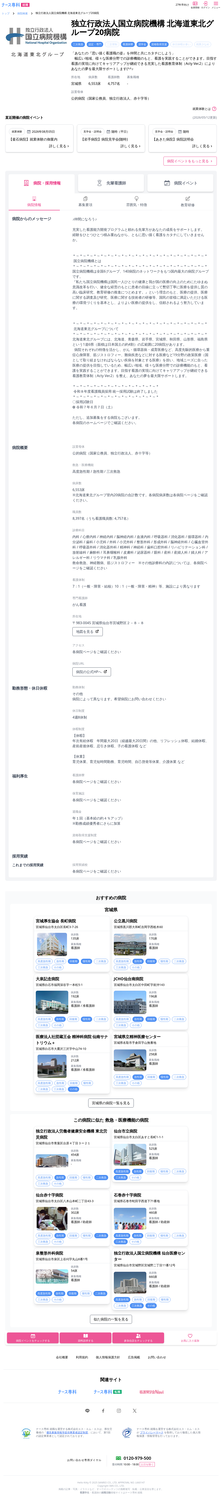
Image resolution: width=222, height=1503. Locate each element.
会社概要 (62, 1357)
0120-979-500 (137, 1458)
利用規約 (82, 1357)
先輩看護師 (111, 182)
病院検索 (22, 13)
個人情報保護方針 (108, 1357)
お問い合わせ (157, 1357)
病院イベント (180, 182)
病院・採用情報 (42, 182)
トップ (6, 13)
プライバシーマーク (151, 1432)
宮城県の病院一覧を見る (111, 1103)
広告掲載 (134, 1357)
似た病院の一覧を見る (111, 1319)
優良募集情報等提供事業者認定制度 (67, 1432)
